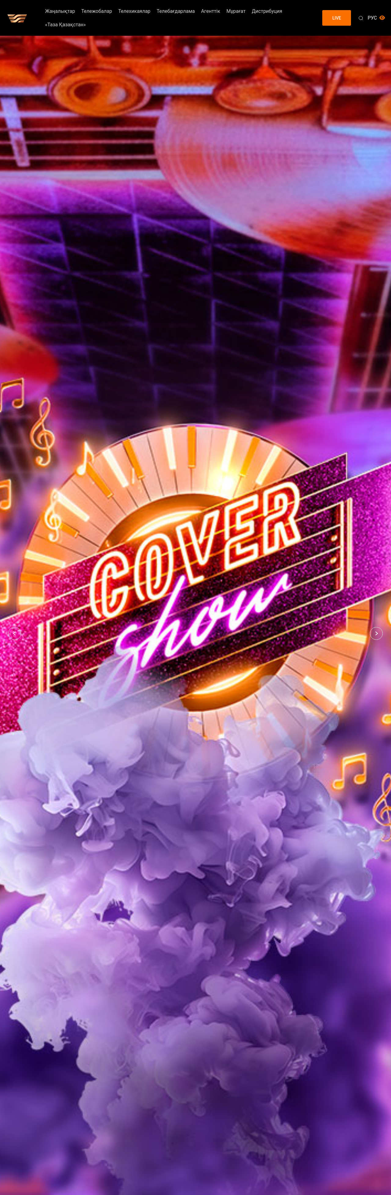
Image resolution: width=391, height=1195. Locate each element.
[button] (14, 633)
